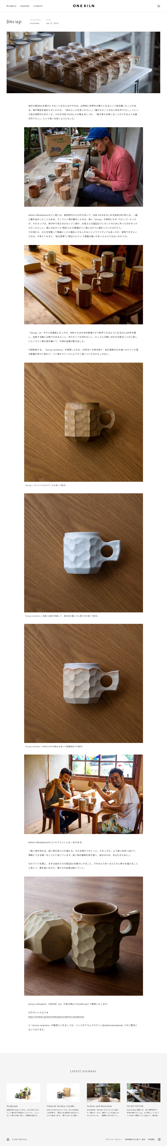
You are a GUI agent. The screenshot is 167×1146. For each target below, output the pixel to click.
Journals (25, 6)
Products (11, 6)
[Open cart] (158, 6)
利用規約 (151, 1139)
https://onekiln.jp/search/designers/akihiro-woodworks (56, 1017)
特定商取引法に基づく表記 (135, 1139)
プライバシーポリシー (113, 1139)
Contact (38, 6)
